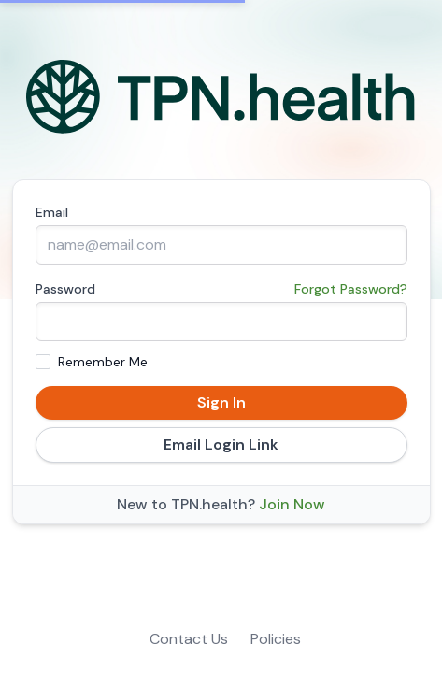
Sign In (221, 402)
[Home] (221, 97)
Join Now (292, 504)
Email (52, 212)
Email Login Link (221, 444)
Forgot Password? (350, 288)
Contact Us (189, 639)
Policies (275, 639)
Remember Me (103, 361)
